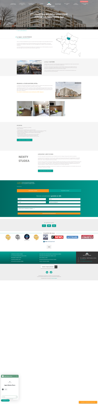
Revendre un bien (33, 190)
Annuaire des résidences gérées (21, 28)
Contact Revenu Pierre (85, 4)
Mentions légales (54, 278)
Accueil (12, 28)
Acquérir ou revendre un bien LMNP (88, 402)
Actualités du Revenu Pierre (58, 4)
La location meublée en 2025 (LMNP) (22, 4)
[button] (46, 250)
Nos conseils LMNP (67, 4)
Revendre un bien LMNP (31, 4)
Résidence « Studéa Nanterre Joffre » (27, 83)
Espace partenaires (75, 4)
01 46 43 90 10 (84, 1)
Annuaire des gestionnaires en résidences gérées (50, 254)
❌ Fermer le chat (5, 400)
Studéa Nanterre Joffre (32, 28)
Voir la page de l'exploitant (45, 170)
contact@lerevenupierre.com (85, 261)
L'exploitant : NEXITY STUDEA (45, 154)
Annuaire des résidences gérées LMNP (47, 255)
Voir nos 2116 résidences (22, 30)
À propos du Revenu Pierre (13, 4)
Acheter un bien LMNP (40, 4)
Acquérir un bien (65, 190)
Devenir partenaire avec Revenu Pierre (47, 259)
